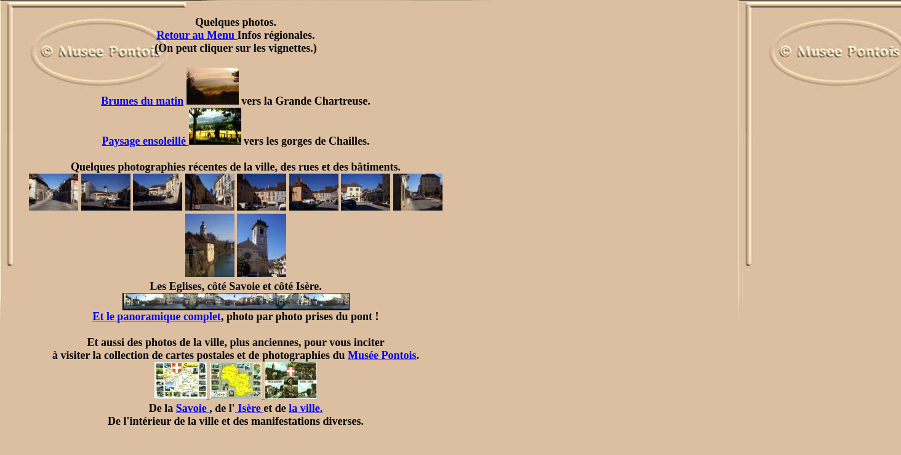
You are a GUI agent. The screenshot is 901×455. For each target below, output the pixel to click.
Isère (249, 408)
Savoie (193, 408)
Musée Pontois (382, 355)
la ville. (305, 408)
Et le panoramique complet (220, 311)
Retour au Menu (196, 35)
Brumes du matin (142, 101)
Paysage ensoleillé (171, 141)
